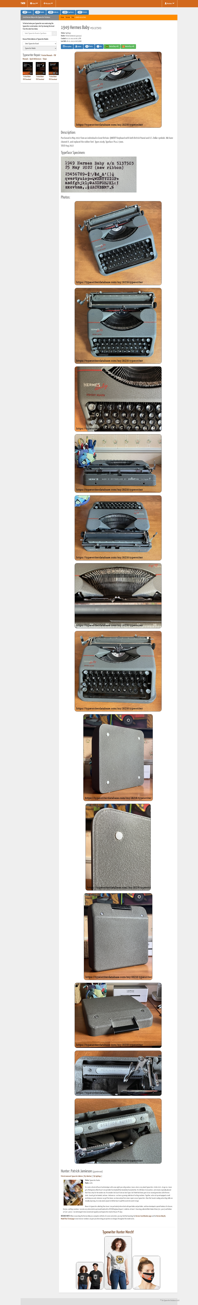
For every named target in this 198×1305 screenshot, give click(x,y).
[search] (40, 43)
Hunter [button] (78, 46)
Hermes (68, 17)
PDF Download (27, 79)
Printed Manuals (46, 55)
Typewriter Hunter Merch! (118, 1232)
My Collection (87, 1176)
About (34, 3)
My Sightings (97, 1176)
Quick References (35, 59)
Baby (73, 17)
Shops (45, 59)
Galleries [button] (53, 12)
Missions (48, 3)
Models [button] (39, 12)
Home (62, 17)
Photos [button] (89, 46)
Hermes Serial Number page (144, 1216)
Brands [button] (26, 12)
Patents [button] (82, 12)
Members (169, 3)
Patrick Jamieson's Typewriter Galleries (72, 1176)
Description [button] (67, 46)
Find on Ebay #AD (112, 46)
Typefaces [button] (68, 12)
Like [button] (99, 46)
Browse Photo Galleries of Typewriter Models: (36, 39)
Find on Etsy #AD (128, 46)
